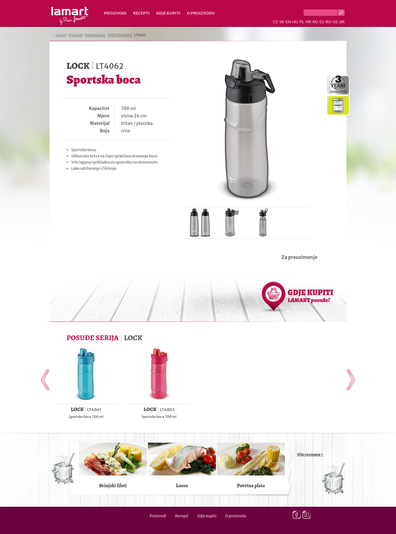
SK (281, 21)
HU (295, 21)
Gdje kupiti (168, 13)
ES (322, 21)
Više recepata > (310, 454)
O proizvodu (201, 13)
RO (328, 21)
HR (308, 21)
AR (342, 21)
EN (288, 21)
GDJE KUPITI (310, 295)
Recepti (141, 13)
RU (315, 21)
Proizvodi (115, 13)
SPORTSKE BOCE (120, 35)
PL (301, 21)
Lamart (70, 15)
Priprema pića (95, 35)
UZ (335, 21)
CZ (275, 21)
